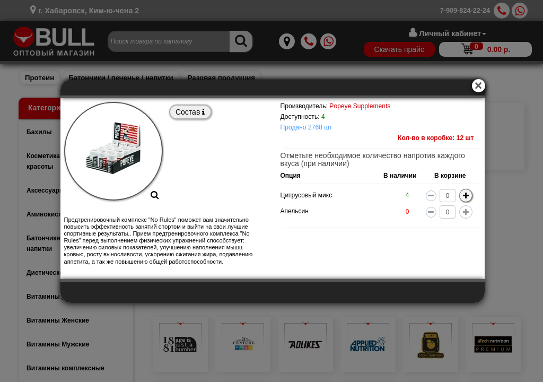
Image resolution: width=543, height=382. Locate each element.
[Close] (481, 82)
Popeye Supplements (359, 106)
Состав (190, 112)
